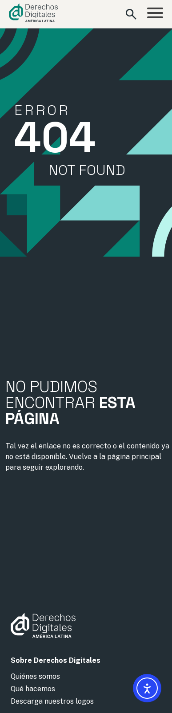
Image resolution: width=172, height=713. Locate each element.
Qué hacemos (33, 689)
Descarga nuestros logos (52, 701)
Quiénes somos (35, 676)
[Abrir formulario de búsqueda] (131, 14)
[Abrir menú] (155, 14)
